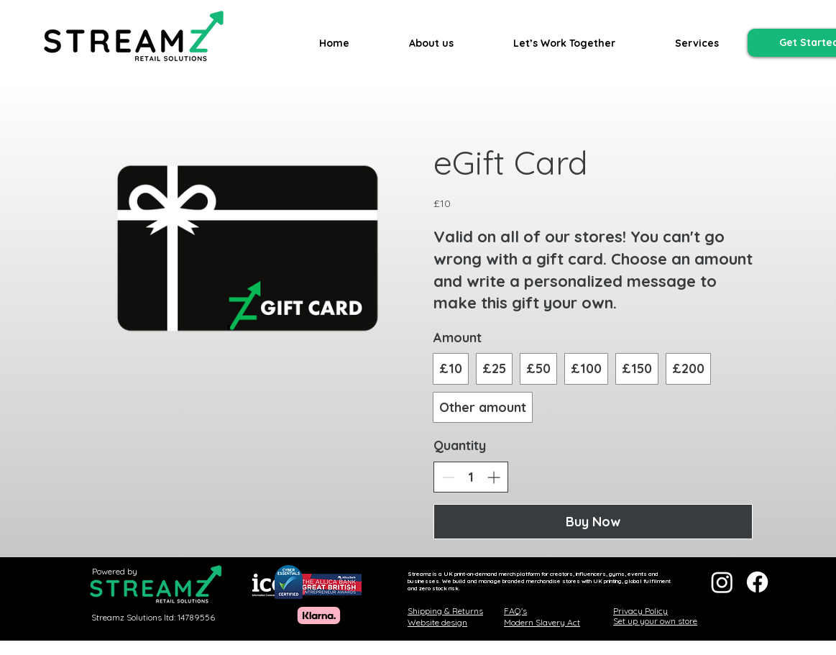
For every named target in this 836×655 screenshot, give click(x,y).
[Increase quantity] (493, 477)
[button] (696, 43)
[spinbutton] (471, 477)
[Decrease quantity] (448, 477)
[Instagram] (722, 582)
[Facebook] (757, 582)
